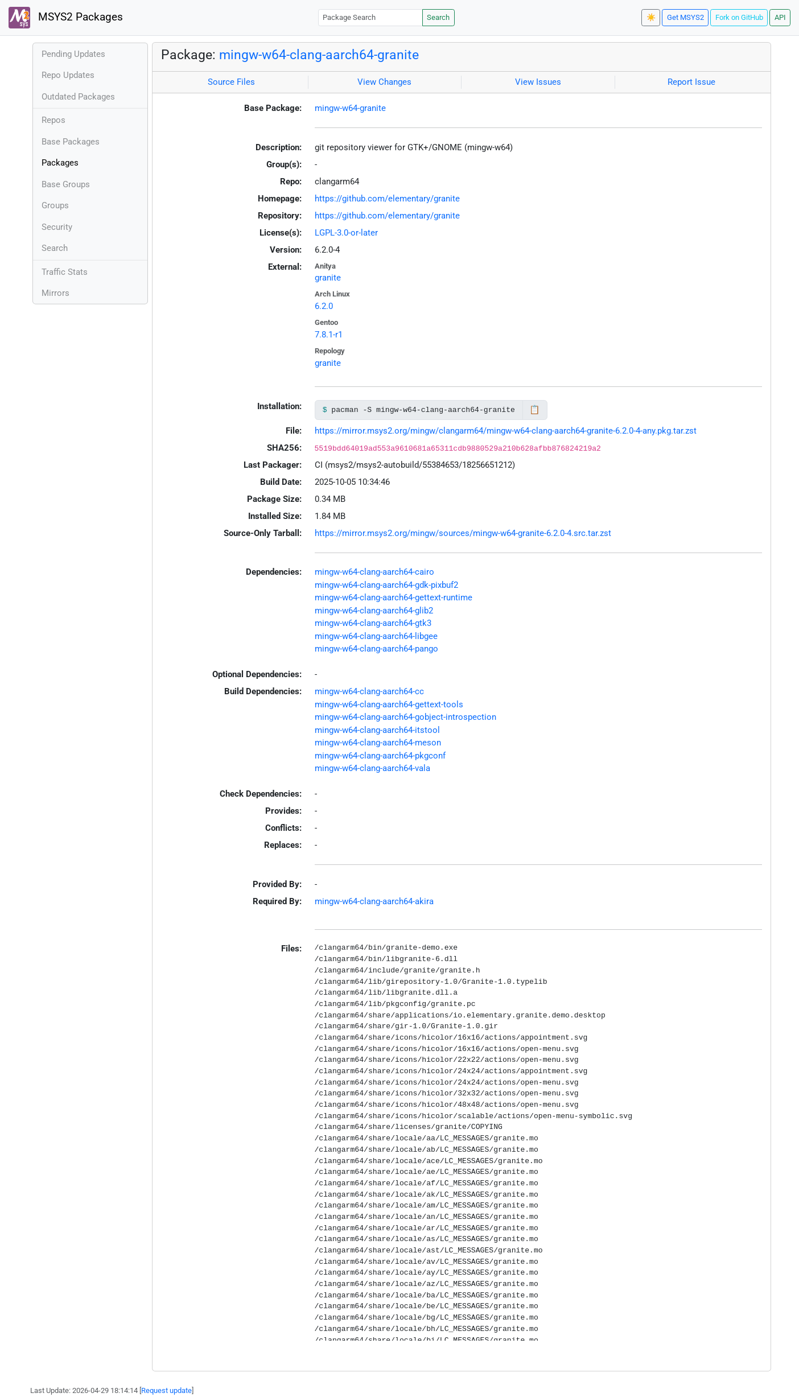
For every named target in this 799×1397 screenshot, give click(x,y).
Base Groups (66, 184)
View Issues (538, 82)
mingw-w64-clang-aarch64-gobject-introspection (405, 717)
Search (438, 17)
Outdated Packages (78, 97)
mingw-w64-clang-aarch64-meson (378, 742)
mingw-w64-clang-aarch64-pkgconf (380, 756)
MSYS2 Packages (66, 17)
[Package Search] (370, 17)
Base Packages (71, 142)
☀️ (651, 17)
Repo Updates (68, 75)
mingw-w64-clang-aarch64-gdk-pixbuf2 (386, 585)
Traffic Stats (65, 272)
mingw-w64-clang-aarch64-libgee (376, 636)
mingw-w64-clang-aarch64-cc (369, 691)
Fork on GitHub (739, 17)
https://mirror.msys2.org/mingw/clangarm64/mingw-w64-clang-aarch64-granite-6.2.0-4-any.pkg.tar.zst (506, 431)
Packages (60, 163)
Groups (55, 205)
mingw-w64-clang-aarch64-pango (376, 649)
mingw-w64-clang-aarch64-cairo (374, 572)
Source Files (231, 82)
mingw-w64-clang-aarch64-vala (372, 768)
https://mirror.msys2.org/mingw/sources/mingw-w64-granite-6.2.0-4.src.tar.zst (463, 533)
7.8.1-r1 (329, 334)
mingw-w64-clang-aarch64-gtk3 (373, 623)
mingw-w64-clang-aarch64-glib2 (374, 610)
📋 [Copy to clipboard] (534, 410)
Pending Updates (73, 54)
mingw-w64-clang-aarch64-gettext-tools (389, 704)
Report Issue (691, 82)
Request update (166, 1390)
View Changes (384, 82)
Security (57, 227)
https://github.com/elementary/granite (387, 198)
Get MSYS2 (685, 17)
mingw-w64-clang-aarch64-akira (374, 901)
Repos (53, 120)
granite (328, 278)
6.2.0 (324, 306)
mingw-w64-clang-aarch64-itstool (377, 730)
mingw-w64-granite (350, 108)
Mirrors (55, 293)
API (780, 17)
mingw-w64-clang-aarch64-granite (319, 54)
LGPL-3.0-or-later (346, 233)
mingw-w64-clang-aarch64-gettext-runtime (393, 597)
